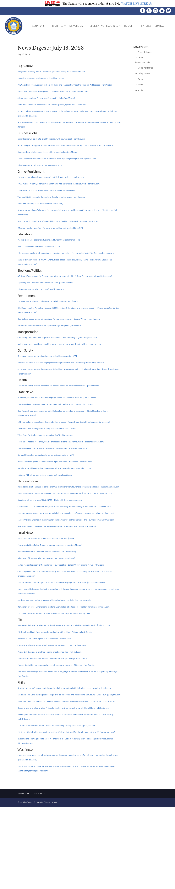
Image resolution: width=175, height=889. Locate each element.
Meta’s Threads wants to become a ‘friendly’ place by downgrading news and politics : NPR (57, 158)
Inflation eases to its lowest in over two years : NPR (39, 165)
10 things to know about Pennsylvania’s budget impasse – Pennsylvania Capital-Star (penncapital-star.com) (63, 422)
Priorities (57, 25)
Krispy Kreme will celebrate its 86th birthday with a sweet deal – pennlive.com (51, 139)
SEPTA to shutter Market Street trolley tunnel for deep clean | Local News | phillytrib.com (56, 725)
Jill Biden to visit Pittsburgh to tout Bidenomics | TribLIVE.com (44, 638)
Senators (38, 25)
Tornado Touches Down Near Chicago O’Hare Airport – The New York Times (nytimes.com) (56, 526)
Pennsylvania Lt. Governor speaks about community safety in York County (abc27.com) (55, 404)
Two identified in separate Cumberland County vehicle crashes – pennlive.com (51, 197)
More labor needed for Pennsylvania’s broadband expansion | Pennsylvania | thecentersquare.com (60, 441)
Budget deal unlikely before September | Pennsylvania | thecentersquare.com (51, 71)
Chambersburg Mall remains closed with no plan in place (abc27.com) (47, 152)
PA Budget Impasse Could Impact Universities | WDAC (40, 78)
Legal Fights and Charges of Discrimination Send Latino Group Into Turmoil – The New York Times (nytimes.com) (65, 519)
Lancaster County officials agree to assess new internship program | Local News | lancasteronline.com (61, 582)
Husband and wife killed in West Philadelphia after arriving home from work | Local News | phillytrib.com (63, 708)
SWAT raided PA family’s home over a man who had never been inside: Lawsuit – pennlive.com (58, 183)
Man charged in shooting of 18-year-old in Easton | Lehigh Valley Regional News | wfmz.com (57, 221)
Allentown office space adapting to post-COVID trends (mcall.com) (46, 558)
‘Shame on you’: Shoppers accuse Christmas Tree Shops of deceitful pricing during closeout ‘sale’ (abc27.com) (65, 145)
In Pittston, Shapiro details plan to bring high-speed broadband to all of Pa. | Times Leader (56, 397)
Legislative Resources (104, 25)
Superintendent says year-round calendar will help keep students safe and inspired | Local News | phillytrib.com (66, 701)
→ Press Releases (143, 52)
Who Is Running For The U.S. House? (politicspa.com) (40, 289)
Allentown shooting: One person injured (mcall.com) (40, 203)
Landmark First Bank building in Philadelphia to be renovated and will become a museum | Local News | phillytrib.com (68, 694)
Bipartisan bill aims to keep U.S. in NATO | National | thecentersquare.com (49, 500)
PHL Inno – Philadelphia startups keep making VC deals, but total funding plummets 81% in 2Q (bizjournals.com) (66, 732)
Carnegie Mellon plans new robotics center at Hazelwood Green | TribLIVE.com (51, 645)
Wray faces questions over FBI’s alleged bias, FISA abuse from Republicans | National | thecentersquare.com (64, 493)
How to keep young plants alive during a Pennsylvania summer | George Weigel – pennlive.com (58, 319)
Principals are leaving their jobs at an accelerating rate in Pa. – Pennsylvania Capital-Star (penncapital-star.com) (65, 253)
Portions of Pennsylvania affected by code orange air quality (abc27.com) (49, 325)
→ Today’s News (142, 73)
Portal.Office (40, 793)
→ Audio (139, 90)
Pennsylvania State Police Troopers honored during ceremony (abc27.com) (49, 545)
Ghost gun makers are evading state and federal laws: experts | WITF (47, 356)
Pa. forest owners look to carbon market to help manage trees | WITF (47, 301)
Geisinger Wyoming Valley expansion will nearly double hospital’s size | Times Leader (54, 600)
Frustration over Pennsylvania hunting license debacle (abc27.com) (46, 428)
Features (145, 25)
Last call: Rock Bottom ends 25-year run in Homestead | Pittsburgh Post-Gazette (52, 658)
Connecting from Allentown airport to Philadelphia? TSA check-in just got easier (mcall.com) (57, 337)
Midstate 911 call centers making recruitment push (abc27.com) (45, 475)
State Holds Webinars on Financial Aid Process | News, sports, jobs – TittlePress (51, 104)
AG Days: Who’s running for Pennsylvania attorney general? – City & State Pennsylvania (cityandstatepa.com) (64, 276)
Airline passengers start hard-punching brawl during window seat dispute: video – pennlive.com (59, 344)
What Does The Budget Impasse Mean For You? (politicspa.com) (45, 435)
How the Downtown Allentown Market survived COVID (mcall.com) (46, 551)
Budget (129, 25)
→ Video (139, 84)
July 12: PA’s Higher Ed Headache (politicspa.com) (38, 246)
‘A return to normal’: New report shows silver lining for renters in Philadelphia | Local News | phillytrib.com (64, 688)
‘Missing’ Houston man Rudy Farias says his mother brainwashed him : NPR (50, 228)
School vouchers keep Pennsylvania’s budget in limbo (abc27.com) (46, 98)
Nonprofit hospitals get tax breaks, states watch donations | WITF (45, 455)
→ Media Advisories (144, 68)
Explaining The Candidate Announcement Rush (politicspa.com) (45, 282)
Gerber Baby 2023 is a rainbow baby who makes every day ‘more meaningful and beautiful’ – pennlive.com (64, 506)
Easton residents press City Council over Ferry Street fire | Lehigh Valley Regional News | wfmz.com (60, 565)
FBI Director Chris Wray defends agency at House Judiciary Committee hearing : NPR (53, 613)
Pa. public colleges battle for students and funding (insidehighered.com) (48, 239)
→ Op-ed (139, 79)
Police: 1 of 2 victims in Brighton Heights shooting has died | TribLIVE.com (49, 652)
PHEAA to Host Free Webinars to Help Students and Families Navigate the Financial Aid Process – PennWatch (64, 84)
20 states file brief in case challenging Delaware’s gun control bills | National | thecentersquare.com (60, 362)
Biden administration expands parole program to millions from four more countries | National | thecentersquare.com (68, 486)
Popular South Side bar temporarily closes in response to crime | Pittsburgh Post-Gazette (55, 665)
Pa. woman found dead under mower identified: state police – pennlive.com (50, 177)
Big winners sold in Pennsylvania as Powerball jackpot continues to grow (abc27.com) (54, 468)
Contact (160, 25)
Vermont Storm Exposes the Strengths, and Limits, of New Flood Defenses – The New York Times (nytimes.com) (65, 513)
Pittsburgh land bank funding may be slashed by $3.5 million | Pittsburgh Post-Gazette (54, 632)
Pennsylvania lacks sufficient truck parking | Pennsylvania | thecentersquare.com (52, 448)
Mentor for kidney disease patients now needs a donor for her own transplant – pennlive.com (58, 385)
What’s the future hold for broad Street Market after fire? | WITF (45, 538)
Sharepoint (23, 793)
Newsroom (76, 25)
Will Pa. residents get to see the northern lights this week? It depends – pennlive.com (54, 461)
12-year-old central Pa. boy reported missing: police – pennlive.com (46, 190)
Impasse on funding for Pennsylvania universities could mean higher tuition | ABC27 (54, 91)
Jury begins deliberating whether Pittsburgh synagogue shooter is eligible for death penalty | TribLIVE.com (63, 625)
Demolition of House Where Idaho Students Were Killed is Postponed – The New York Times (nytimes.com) (63, 606)
